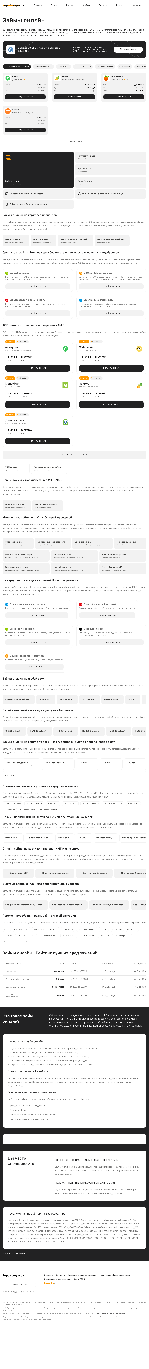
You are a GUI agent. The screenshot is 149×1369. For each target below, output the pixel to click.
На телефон (9, 936)
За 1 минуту (132, 930)
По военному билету (48, 936)
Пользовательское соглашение (82, 1276)
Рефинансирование (122, 936)
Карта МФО (79, 1280)
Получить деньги (25, 97)
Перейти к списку (37, 286)
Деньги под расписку (86, 930)
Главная (38, 5)
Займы (86, 5)
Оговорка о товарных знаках (57, 1280)
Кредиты (70, 5)
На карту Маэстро (27, 810)
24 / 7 (6, 930)
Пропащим (104, 936)
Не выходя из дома (27, 936)
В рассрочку (68, 930)
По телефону (67, 936)
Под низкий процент (86, 936)
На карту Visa (9, 810)
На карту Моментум (48, 810)
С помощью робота (33, 942)
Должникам (117, 930)
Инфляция (136, 5)
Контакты (60, 1276)
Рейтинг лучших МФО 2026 (74, 455)
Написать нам (20, 1285)
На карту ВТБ (52, 804)
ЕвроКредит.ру (9, 1254)
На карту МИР (133, 804)
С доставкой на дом (12, 942)
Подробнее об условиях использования (111, 1314)
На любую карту (70, 804)
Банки (54, 5)
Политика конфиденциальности (115, 1276)
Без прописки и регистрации (45, 930)
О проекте (48, 1276)
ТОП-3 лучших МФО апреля (17, 66)
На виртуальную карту (113, 804)
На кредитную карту (90, 804)
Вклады (103, 5)
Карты (119, 5)
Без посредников (21, 930)
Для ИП (104, 930)
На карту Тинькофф (34, 804)
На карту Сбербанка (12, 804)
